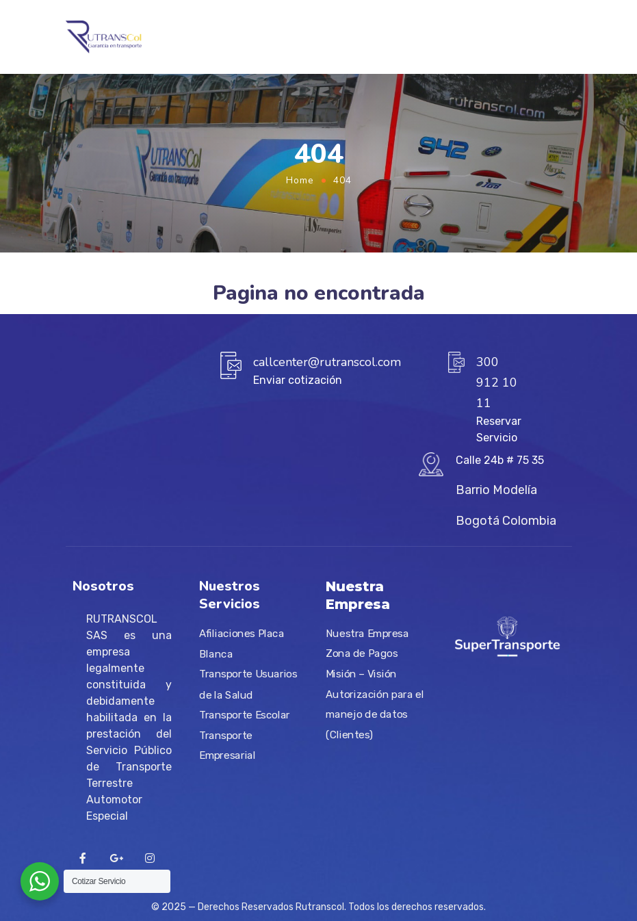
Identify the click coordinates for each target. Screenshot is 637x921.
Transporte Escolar (244, 715)
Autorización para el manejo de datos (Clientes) (375, 714)
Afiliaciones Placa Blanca (241, 644)
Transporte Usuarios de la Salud (248, 685)
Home (300, 180)
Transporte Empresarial (227, 745)
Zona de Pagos (362, 653)
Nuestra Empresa (367, 633)
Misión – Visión (361, 674)
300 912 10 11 (496, 382)
